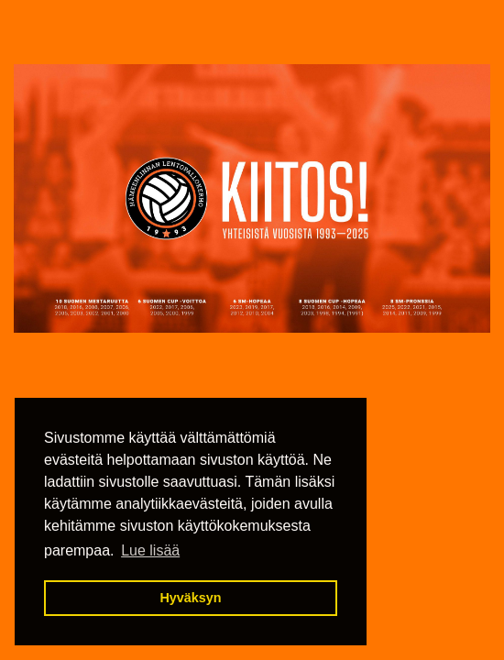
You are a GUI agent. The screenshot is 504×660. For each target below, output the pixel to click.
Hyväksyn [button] (190, 597)
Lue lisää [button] (150, 550)
